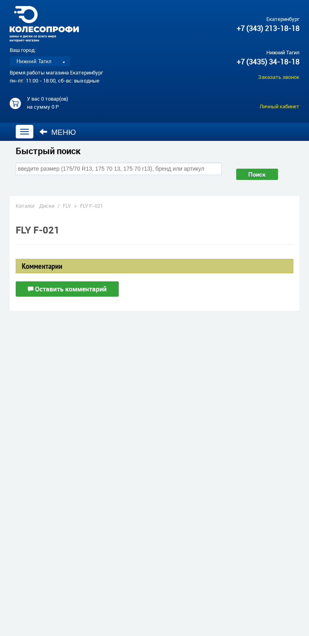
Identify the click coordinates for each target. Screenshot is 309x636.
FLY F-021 (91, 205)
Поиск (257, 174)
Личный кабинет (279, 106)
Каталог (25, 205)
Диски (46, 205)
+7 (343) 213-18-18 (268, 28)
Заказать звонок (278, 77)
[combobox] (118, 168)
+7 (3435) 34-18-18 (268, 61)
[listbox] (40, 61)
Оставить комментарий (67, 289)
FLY (67, 205)
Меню (57, 132)
